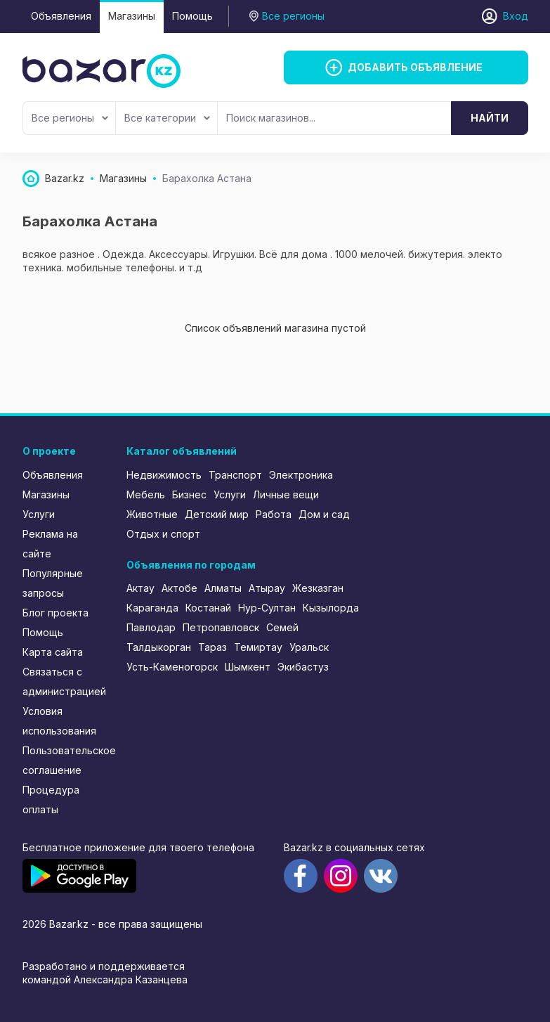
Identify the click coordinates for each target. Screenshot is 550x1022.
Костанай (208, 608)
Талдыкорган (158, 647)
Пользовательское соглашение (65, 760)
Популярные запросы (52, 583)
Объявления (61, 16)
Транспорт (235, 475)
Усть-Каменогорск (172, 667)
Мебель (145, 494)
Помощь (192, 16)
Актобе (179, 588)
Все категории (167, 118)
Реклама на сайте (50, 543)
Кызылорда (331, 608)
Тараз (212, 647)
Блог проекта (55, 613)
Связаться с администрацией (64, 681)
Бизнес (189, 494)
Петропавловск (221, 627)
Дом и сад (324, 514)
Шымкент (247, 667)
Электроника (301, 475)
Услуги (38, 514)
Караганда (152, 608)
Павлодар (151, 627)
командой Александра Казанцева (105, 979)
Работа (274, 514)
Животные (152, 514)
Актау (140, 588)
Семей (282, 627)
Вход (515, 16)
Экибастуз (303, 667)
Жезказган (317, 588)
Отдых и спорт (163, 534)
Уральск (309, 647)
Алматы (223, 588)
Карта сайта (52, 652)
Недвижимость (164, 475)
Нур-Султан (267, 608)
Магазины (131, 16)
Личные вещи (286, 494)
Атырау (267, 588)
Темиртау (258, 647)
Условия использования (59, 721)
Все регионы (70, 118)
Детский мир (217, 514)
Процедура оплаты (50, 799)
